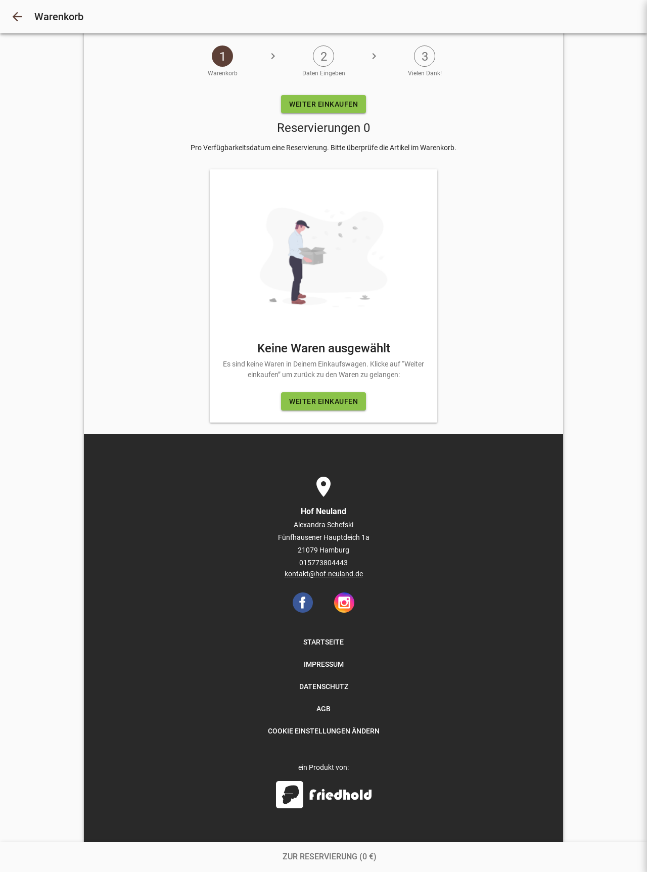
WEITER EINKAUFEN (323, 104)
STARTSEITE (323, 642)
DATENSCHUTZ (323, 686)
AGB (323, 709)
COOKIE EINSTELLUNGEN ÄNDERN (324, 731)
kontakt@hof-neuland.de (324, 574)
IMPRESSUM (324, 664)
